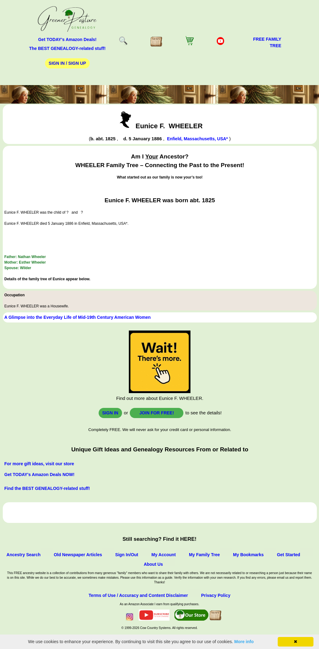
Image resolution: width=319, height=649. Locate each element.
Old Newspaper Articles (78, 554)
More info (244, 641)
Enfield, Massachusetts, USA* (197, 138)
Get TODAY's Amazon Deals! (67, 39)
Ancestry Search (23, 554)
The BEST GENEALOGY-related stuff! (67, 48)
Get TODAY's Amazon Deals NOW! (39, 474)
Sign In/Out (126, 554)
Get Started (288, 554)
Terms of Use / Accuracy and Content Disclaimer (138, 595)
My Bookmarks (248, 554)
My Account (163, 554)
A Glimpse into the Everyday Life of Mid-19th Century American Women (77, 317)
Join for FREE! (156, 412)
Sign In (110, 412)
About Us (153, 564)
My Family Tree (204, 554)
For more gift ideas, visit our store (39, 463)
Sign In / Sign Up (67, 63)
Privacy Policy (215, 595)
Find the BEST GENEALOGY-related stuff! (47, 488)
